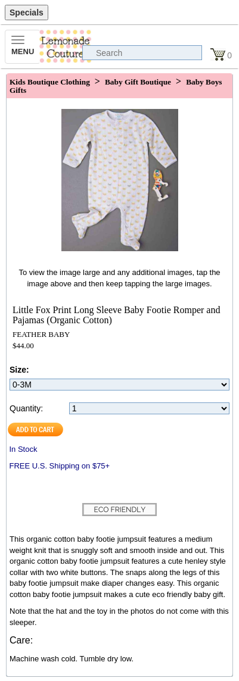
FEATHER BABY (41, 334)
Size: (19, 369)
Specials (27, 12)
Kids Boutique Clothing (50, 81)
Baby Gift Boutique (138, 81)
